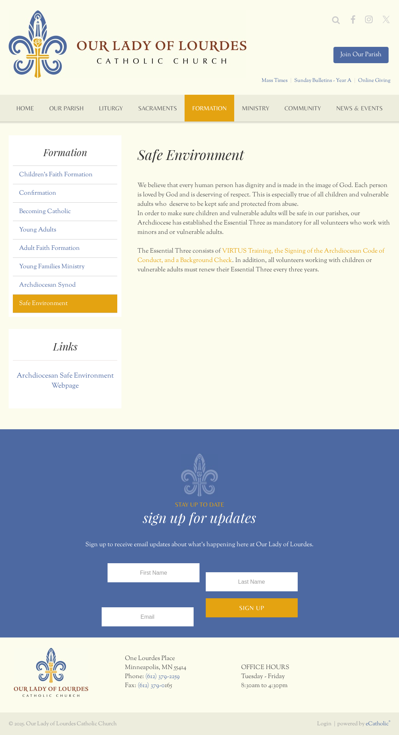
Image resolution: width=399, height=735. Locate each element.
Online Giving (374, 80)
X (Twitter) (386, 19)
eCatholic (378, 724)
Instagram (369, 19)
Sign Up (251, 607)
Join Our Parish (361, 54)
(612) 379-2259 (162, 676)
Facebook (353, 19)
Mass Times (275, 80)
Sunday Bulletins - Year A (322, 80)
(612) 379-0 (151, 685)
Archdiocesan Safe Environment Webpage (65, 381)
